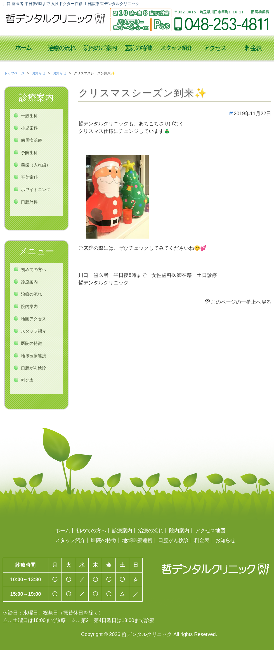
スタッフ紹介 (176, 48)
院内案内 (29, 306)
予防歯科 (29, 152)
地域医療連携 (33, 355)
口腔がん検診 (33, 368)
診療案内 (29, 281)
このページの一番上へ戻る (241, 302)
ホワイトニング (35, 189)
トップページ (23, 48)
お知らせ (38, 73)
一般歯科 (29, 115)
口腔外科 (29, 201)
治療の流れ (61, 48)
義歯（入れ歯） (35, 164)
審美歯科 (29, 177)
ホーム (62, 530)
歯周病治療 (31, 140)
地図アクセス (33, 318)
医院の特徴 (138, 48)
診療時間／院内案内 (100, 48)
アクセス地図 (215, 48)
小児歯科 (29, 128)
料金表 (253, 48)
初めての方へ (33, 269)
